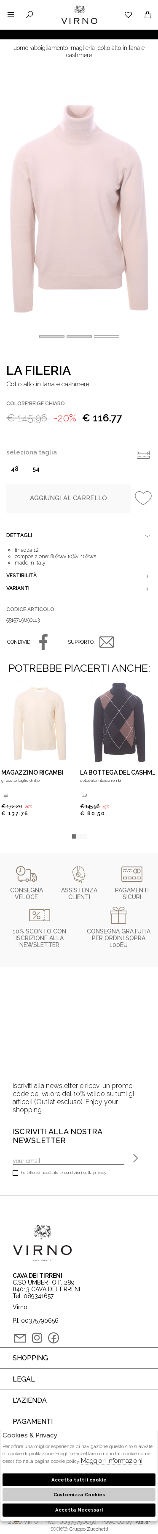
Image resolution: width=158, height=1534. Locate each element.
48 (15, 468)
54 (36, 468)
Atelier (143, 1522)
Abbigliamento (49, 47)
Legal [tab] (24, 1379)
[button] (106, 336)
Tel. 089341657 (33, 1296)
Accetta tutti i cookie (79, 1480)
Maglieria (83, 47)
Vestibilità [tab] (79, 576)
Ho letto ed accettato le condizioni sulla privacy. (60, 1173)
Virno (79, 23)
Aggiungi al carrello (68, 498)
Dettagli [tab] (79, 536)
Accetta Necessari (79, 1510)
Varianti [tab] (79, 589)
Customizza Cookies (79, 1495)
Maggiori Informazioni (111, 1461)
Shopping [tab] (30, 1358)
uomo (20, 47)
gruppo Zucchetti (89, 1529)
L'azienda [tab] (30, 1400)
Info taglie (143, 455)
